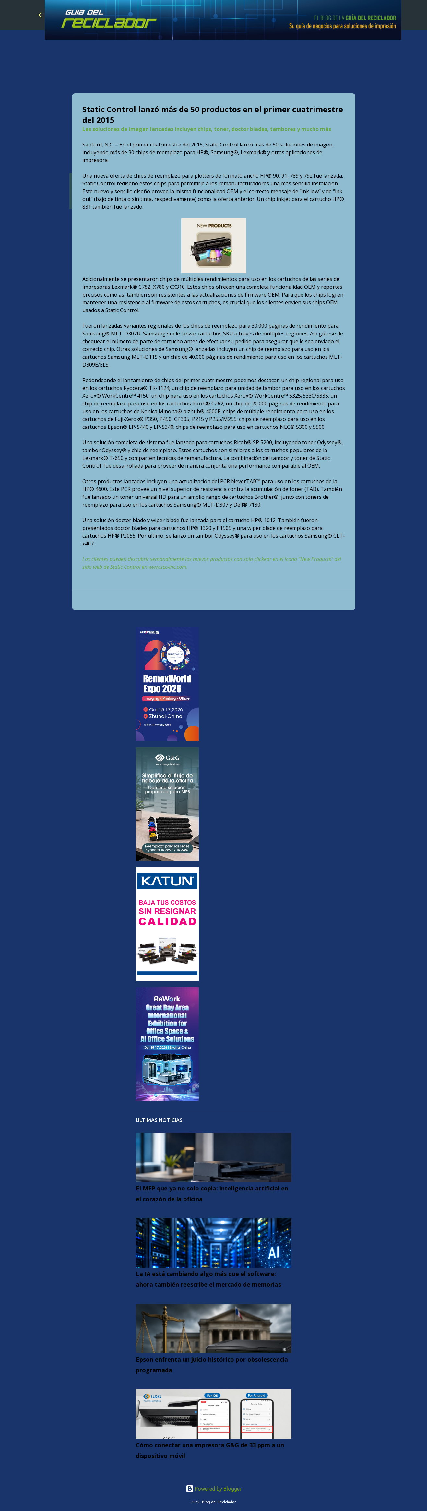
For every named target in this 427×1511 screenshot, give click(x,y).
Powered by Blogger (214, 1489)
